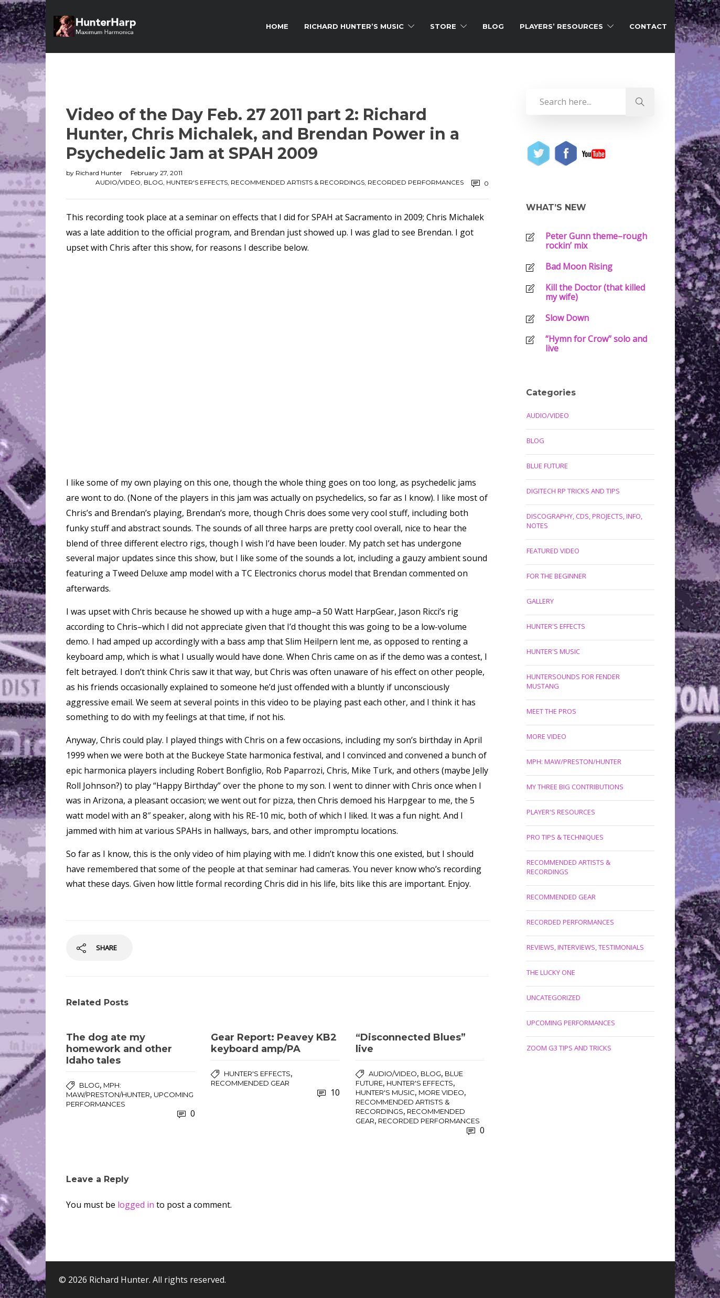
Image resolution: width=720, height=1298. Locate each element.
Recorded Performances (416, 182)
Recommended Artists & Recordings (297, 182)
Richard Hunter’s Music (354, 26)
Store (443, 26)
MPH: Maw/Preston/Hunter (573, 761)
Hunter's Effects (197, 182)
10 (328, 1092)
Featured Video (552, 550)
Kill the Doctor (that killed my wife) (595, 292)
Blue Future (547, 465)
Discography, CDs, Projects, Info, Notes (584, 520)
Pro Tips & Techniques (565, 837)
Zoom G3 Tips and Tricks (568, 1048)
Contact (648, 26)
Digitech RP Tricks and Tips (573, 491)
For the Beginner (556, 576)
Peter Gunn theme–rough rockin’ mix (596, 240)
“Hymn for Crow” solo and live (596, 343)
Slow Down (567, 318)
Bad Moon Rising (578, 266)
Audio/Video (118, 182)
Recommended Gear (250, 1083)
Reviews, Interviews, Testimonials (585, 947)
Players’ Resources (561, 26)
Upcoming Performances (570, 1022)
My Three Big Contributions (575, 786)
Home (277, 26)
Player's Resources (560, 812)
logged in (135, 1204)
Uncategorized (553, 997)
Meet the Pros (551, 711)
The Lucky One (550, 972)
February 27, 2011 (156, 173)
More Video (441, 1092)
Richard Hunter (100, 173)
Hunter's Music (385, 1092)
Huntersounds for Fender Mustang (573, 681)
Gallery (540, 601)
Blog (493, 26)
